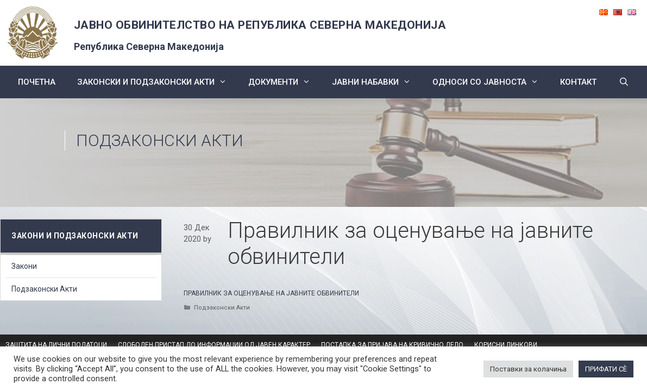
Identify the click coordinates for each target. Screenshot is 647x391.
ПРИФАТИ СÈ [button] (606, 369)
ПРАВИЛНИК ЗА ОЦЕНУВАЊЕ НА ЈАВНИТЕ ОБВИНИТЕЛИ (271, 293)
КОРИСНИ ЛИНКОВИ (505, 345)
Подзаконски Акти (159, 140)
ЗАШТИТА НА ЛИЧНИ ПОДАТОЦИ (56, 345)
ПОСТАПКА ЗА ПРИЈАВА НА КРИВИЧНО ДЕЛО (392, 345)
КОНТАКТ (578, 82)
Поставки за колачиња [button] (528, 369)
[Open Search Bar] (623, 82)
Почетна (36, 82)
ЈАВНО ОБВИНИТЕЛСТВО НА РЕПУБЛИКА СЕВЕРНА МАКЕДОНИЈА (260, 24)
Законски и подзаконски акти (157, 82)
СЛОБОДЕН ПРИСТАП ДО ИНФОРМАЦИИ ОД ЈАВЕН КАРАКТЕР (214, 345)
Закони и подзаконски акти (75, 235)
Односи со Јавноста (490, 82)
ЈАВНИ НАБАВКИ (377, 82)
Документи (284, 82)
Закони (24, 266)
